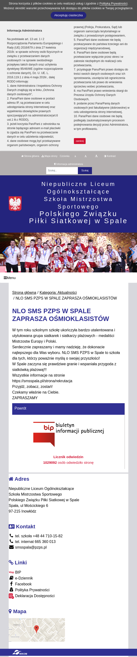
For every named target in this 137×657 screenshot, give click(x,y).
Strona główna (30, 156)
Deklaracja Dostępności (32, 596)
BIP (15, 572)
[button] (131, 252)
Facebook (20, 584)
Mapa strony (49, 156)
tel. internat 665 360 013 (32, 542)
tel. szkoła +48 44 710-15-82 (36, 536)
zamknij (80, 141)
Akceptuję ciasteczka (68, 15)
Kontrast (110, 156)
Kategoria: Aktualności (58, 293)
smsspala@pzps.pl (28, 547)
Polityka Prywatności (29, 589)
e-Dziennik (21, 578)
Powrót (20, 408)
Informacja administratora (68, 164)
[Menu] (68, 277)
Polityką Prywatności (113, 3)
